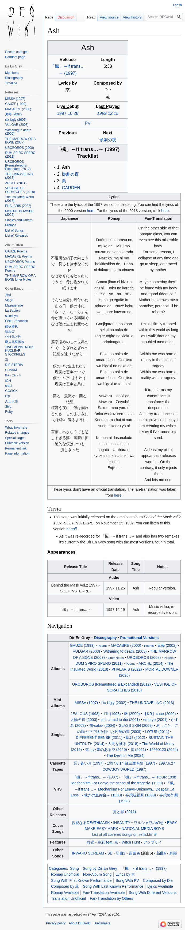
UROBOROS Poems (20, 262)
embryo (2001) (155, 719)
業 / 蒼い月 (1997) (88, 763)
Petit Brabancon (16, 321)
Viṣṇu (9, 300)
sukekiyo (11, 316)
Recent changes (16, 52)
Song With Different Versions (152, 892)
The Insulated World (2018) (19, 199)
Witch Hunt (131, 842)
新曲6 (161, 853)
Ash (66, 167)
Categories (58, 868)
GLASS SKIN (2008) (136, 725)
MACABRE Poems (18, 256)
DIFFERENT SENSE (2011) (99, 737)
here (90, 211)
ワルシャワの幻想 (149, 823)
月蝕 (8, 295)
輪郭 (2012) (135, 737)
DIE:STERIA (14, 365)
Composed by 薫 (65, 886)
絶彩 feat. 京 (108, 842)
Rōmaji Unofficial (65, 874)
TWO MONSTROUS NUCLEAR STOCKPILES (19, 350)
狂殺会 (10, 331)
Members (11, 73)
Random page (15, 57)
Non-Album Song (97, 874)
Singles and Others (18, 220)
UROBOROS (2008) (144, 657)
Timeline (11, 83)
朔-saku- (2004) (102, 725)
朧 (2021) (138, 749)
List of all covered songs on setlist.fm (122, 834)
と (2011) (124, 812)
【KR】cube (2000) (159, 714)
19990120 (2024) (163, 749)
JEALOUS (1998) (85, 714)
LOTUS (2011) (157, 731)
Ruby (9, 412)
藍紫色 (134, 853)
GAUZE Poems (16, 251)
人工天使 (11, 401)
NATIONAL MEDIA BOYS (143, 828)
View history (132, 17)
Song (74, 868)
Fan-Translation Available (104, 892)
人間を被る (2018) (123, 744)
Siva (8, 407)
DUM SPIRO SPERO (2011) (99, 663)
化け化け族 (13, 337)
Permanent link (15, 448)
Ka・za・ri (13, 375)
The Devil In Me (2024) (126, 755)
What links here (16, 427)
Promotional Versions (139, 638)
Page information (17, 453)
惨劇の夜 (107, 140)
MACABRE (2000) (126, 645)
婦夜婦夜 (11, 326)
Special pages (15, 438)
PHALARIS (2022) (126, 669)
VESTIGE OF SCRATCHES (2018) (20, 190)
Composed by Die (158, 880)
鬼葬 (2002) (166, 645)
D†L (8, 396)
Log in (177, 5)
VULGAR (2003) (86, 651)
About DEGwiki (79, 923)
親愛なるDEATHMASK (91, 823)
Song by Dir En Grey (100, 868)
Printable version (17, 443)
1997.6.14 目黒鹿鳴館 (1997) (131, 763)
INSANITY (121, 823)
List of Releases (16, 235)
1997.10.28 (67, 113)
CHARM (11, 370)
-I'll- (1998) (112, 714)
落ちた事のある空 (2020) (106, 749)
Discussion (65, 17)
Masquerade (14, 305)
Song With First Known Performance (81, 880)
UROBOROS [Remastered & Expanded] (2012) (111, 684)
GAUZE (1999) (82, 645)
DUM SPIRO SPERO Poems (20, 269)
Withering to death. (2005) (125, 651)
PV (87, 123)
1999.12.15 (107, 113)
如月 (8, 380)
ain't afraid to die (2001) (120, 719)
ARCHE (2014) (150, 663)
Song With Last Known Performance (113, 886)
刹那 (173, 853)
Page (49, 17)
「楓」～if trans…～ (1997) (144, 868)
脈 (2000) (132, 714)
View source (109, 17)
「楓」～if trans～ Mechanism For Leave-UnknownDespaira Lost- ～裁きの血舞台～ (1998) (124, 789)
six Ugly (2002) (113, 703)
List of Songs (14, 230)
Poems (102, 645)
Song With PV (127, 880)
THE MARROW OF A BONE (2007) (20, 141)
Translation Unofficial (68, 898)
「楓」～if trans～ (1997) (88, 149)
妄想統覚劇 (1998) (140, 795)
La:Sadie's (12, 310)
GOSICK (11, 391)
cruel (8, 386)
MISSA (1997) (86, 703)
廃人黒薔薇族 (14, 342)
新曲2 (120, 853)
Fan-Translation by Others (111, 898)
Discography (105, 638)
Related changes (17, 432)
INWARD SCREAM (88, 853)
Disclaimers (102, 923)
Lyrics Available (160, 886)
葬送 (90, 842)
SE (110, 853)
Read (91, 17)
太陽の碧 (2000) (83, 719)
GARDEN (71, 188)
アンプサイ (152, 842)
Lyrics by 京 (125, 874)
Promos (10, 225)
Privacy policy (55, 923)
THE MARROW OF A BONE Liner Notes (20, 277)
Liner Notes (116, 657)
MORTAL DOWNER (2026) (19, 213)
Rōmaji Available (65, 892)
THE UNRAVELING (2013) (152, 703)
